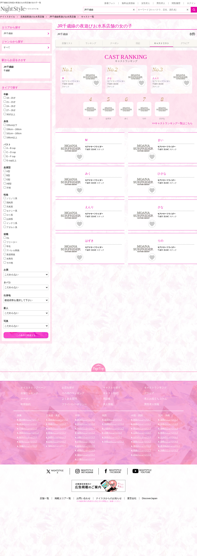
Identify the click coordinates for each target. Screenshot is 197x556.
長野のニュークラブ (86, 441)
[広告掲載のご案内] (98, 485)
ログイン (191, 3)
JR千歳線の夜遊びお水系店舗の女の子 (94, 26)
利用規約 (26, 404)
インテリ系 (11, 223)
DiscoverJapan (149, 498)
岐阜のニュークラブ (86, 446)
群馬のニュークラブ (28, 441)
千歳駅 (7, 70)
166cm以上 (11, 137)
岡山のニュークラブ (142, 428)
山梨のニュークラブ (86, 437)
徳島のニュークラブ (142, 441)
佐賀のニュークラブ (169, 424)
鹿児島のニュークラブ (170, 446)
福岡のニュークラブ (169, 420)
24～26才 (11, 106)
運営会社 (131, 498)
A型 (8, 171)
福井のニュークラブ (86, 433)
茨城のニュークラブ (28, 446)
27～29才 (11, 110)
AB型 (8, 183)
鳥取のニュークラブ (142, 420)
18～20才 (11, 98)
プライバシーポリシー (74, 404)
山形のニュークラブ (57, 441)
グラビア (149, 393)
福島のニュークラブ (57, 446)
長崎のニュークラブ (169, 428)
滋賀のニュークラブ (113, 420)
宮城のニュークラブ (57, 433)
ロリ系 (9, 215)
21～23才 (11, 102)
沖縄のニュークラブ (169, 450)
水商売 (9, 258)
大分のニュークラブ (169, 437)
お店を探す (68, 387)
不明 (8, 188)
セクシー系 (11, 211)
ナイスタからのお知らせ (109, 498)
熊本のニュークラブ (169, 433)
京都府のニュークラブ (114, 424)
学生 (8, 246)
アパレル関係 (12, 250)
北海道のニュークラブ (58, 420)
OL (7, 238)
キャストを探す (112, 387)
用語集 (106, 398)
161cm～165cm (13, 133)
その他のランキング (73, 393)
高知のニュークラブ (142, 455)
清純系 (9, 202)
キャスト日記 (110, 393)
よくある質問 (69, 398)
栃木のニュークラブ (28, 437)
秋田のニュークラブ (57, 437)
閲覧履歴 (176, 3)
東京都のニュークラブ (29, 420)
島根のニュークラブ (142, 424)
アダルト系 (11, 227)
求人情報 (108, 404)
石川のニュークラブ (86, 428)
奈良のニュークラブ (113, 437)
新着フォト (109, 3)
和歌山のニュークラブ (114, 441)
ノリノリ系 (11, 198)
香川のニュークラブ (142, 446)
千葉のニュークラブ (28, 428)
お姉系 (9, 219)
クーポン (26, 398)
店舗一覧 (44, 498)
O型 (8, 179)
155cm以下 (11, 125)
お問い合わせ (83, 498)
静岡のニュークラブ (86, 450)
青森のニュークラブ (57, 424)
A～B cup (11, 148)
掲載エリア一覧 (63, 498)
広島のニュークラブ (142, 433)
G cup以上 (11, 160)
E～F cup (10, 156)
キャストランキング (155, 387)
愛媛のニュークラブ (142, 450)
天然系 (9, 206)
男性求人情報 (151, 404)
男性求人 (161, 3)
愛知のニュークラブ (86, 455)
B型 (8, 175)
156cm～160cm (13, 129)
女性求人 (145, 3)
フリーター (11, 242)
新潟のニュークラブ (86, 420)
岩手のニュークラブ (57, 428)
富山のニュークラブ (86, 424)
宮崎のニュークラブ (169, 441)
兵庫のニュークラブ (113, 433)
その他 (9, 263)
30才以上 (10, 114)
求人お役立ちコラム (155, 398)
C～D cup (11, 152)
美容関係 (10, 254)
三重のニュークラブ (86, 459)
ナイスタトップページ (33, 387)
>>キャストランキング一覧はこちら (172, 123)
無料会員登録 (128, 3)
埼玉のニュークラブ (28, 424)
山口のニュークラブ (142, 437)
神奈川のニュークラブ (29, 433)
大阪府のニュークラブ (114, 428)
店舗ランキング (29, 393)
